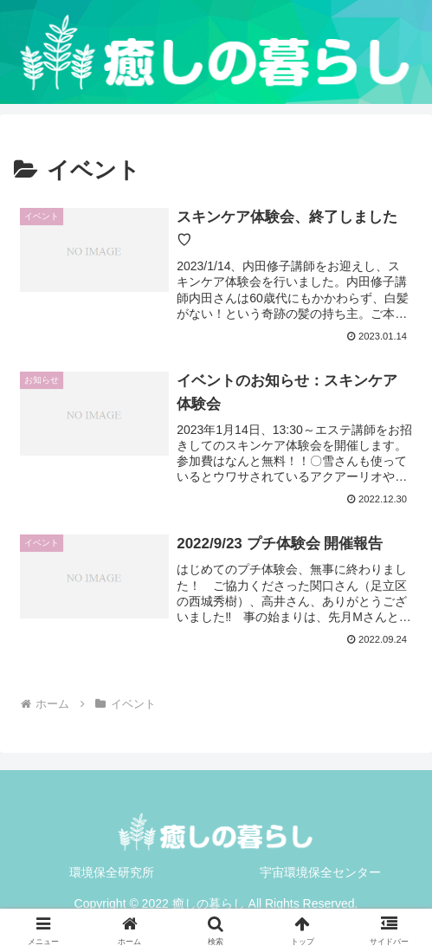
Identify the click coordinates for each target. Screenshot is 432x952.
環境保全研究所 (111, 872)
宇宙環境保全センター (320, 872)
